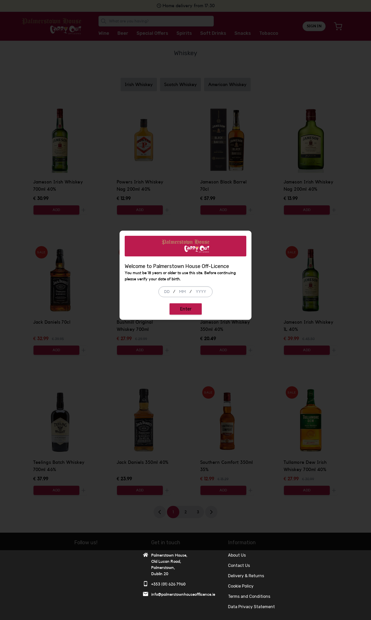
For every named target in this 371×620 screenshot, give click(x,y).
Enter (185, 344)
